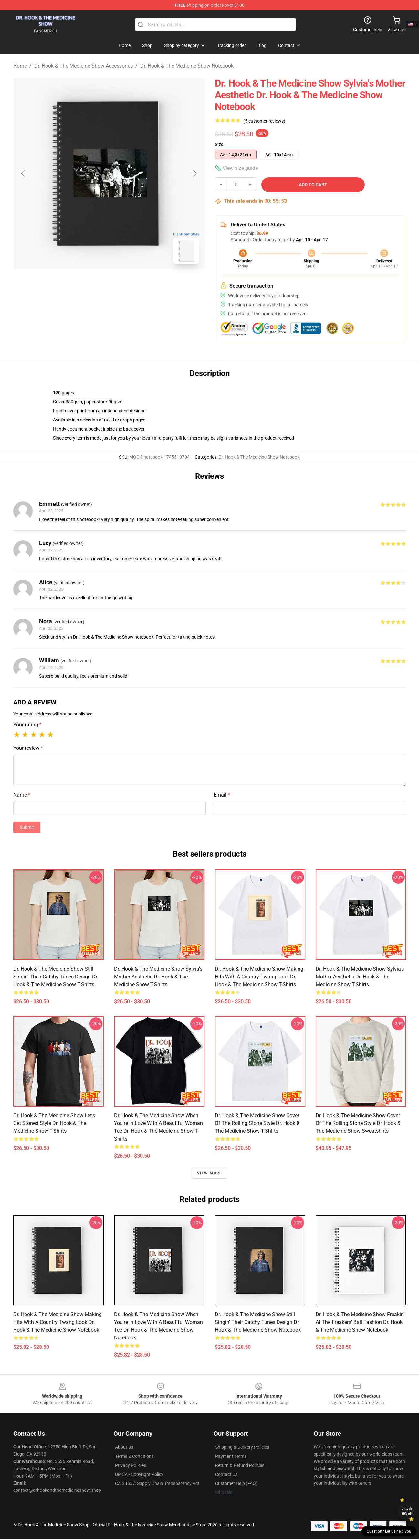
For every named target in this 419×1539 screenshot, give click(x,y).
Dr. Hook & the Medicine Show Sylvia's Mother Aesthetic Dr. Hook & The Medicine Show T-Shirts (158, 977)
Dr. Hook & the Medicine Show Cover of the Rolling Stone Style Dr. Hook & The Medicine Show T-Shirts (257, 1123)
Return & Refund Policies (239, 1465)
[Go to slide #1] (92, 283)
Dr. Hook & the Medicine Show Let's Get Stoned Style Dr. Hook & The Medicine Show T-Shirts (54, 1123)
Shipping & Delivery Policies (242, 1447)
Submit (27, 827)
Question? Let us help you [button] (389, 1531)
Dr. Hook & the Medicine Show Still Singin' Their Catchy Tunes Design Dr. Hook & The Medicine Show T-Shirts (55, 977)
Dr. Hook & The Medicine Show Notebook (187, 66)
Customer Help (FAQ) (236, 1483)
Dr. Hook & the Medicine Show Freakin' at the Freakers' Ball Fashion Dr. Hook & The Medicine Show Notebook (360, 1322)
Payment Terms (230, 1456)
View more (209, 1173)
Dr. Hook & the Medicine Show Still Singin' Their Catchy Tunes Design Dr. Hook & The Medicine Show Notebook (258, 1322)
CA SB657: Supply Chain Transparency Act (157, 1483)
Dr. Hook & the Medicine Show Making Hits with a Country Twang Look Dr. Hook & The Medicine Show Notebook (57, 1322)
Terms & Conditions (134, 1456)
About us (124, 1447)
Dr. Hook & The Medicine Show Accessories (83, 66)
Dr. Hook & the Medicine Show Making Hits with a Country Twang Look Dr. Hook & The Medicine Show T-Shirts (259, 977)
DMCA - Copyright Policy (139, 1474)
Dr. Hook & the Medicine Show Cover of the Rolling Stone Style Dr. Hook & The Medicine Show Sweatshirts (358, 1123)
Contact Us (226, 1474)
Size (219, 144)
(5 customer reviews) (264, 121)
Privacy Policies (130, 1465)
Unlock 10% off (407, 1511)
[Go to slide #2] (125, 283)
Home (20, 66)
